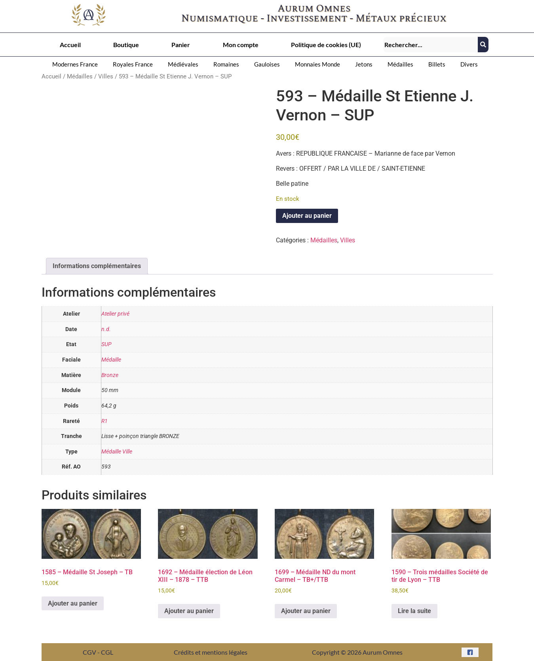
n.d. (106, 329)
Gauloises (267, 64)
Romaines (226, 64)
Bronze (109, 375)
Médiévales (183, 64)
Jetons (363, 64)
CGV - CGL (98, 652)
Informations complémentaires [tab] (97, 266)
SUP (106, 344)
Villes (105, 76)
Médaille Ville (116, 451)
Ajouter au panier (307, 215)
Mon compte (240, 44)
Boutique (126, 44)
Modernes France (75, 64)
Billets (436, 64)
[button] (77, 64)
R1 (104, 421)
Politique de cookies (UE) (326, 44)
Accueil (70, 44)
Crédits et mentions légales (210, 652)
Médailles (400, 64)
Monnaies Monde (317, 64)
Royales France (133, 64)
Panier (180, 44)
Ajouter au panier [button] (72, 603)
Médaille (111, 359)
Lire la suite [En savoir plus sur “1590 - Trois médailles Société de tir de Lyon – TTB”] (414, 611)
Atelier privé (115, 313)
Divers (469, 64)
